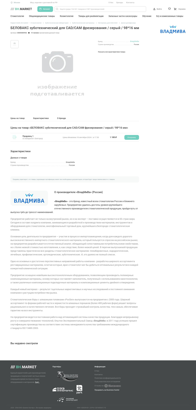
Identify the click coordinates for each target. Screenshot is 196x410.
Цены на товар (17, 118)
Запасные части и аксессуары (122, 16)
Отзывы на (107, 385)
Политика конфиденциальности (107, 378)
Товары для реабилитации (91, 16)
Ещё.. (37, 382)
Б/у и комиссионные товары (169, 16)
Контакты (130, 3)
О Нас (110, 3)
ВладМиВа (134, 41)
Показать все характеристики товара (111, 52)
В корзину (132, 137)
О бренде (61, 118)
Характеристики (41, 118)
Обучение (146, 16)
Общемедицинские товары (42, 16)
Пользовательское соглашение (107, 382)
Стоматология (17, 16)
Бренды (119, 3)
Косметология (66, 16)
